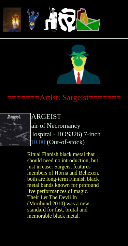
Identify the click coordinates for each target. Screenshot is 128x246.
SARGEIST (44, 116)
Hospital (40, 134)
